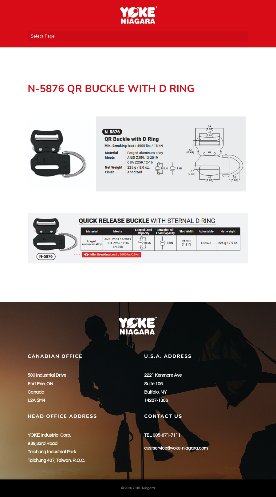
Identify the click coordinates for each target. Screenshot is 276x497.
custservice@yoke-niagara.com (176, 448)
